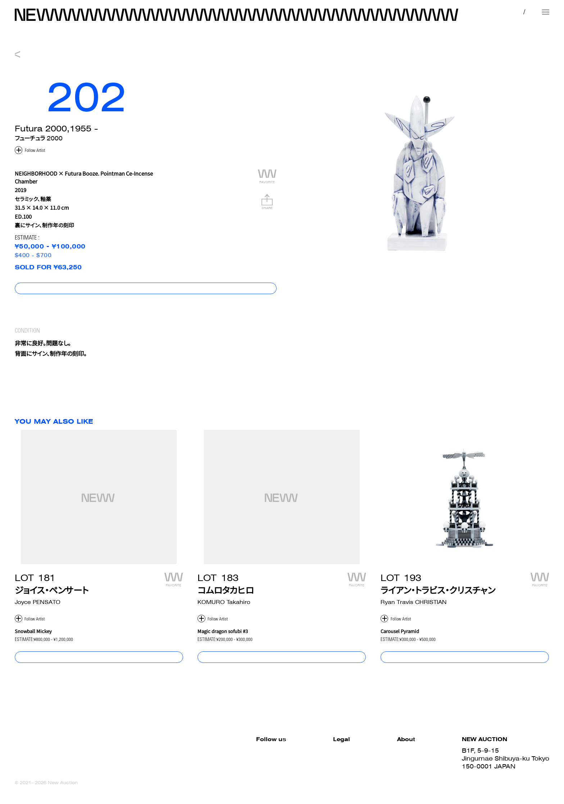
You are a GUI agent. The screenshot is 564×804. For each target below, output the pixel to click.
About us (394, 775)
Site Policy (280, 751)
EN (522, 11)
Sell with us (397, 767)
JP (507, 11)
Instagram (201, 767)
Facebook (200, 751)
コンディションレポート (521, 294)
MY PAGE (477, 11)
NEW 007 (282, 42)
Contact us (397, 782)
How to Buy (397, 751)
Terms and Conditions (298, 759)
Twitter (195, 759)
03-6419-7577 (484, 775)
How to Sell (397, 759)
